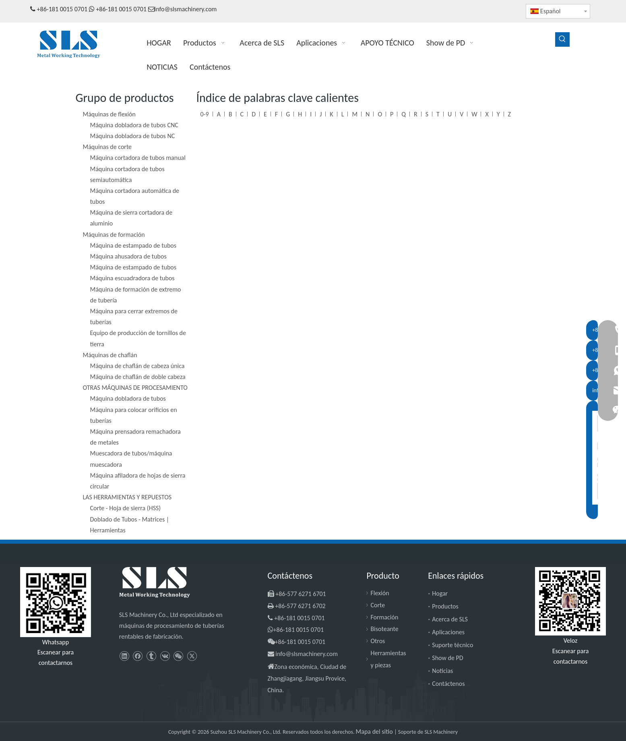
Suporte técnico (452, 645)
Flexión (379, 593)
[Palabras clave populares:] (562, 39)
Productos (445, 606)
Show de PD (447, 658)
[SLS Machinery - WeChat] (570, 601)
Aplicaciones (448, 632)
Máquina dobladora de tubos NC (132, 136)
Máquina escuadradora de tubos (132, 278)
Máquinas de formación (114, 234)
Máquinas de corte (107, 147)
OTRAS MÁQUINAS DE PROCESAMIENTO (135, 387)
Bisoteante (384, 629)
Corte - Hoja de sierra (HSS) (125, 508)
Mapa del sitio (375, 731)
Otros (377, 641)
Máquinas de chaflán (110, 355)
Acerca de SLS (450, 619)
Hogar (440, 593)
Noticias (442, 671)
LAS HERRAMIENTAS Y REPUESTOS (127, 497)
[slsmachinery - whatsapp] (55, 602)
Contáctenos (448, 683)
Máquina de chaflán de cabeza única (137, 366)
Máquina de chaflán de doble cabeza (138, 377)
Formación (384, 617)
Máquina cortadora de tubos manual (138, 157)
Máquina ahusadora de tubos (128, 256)
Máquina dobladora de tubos (128, 398)
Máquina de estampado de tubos (133, 245)
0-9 (204, 114)
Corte (377, 605)
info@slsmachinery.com (186, 9)
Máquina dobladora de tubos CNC (134, 125)
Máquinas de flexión (109, 114)
